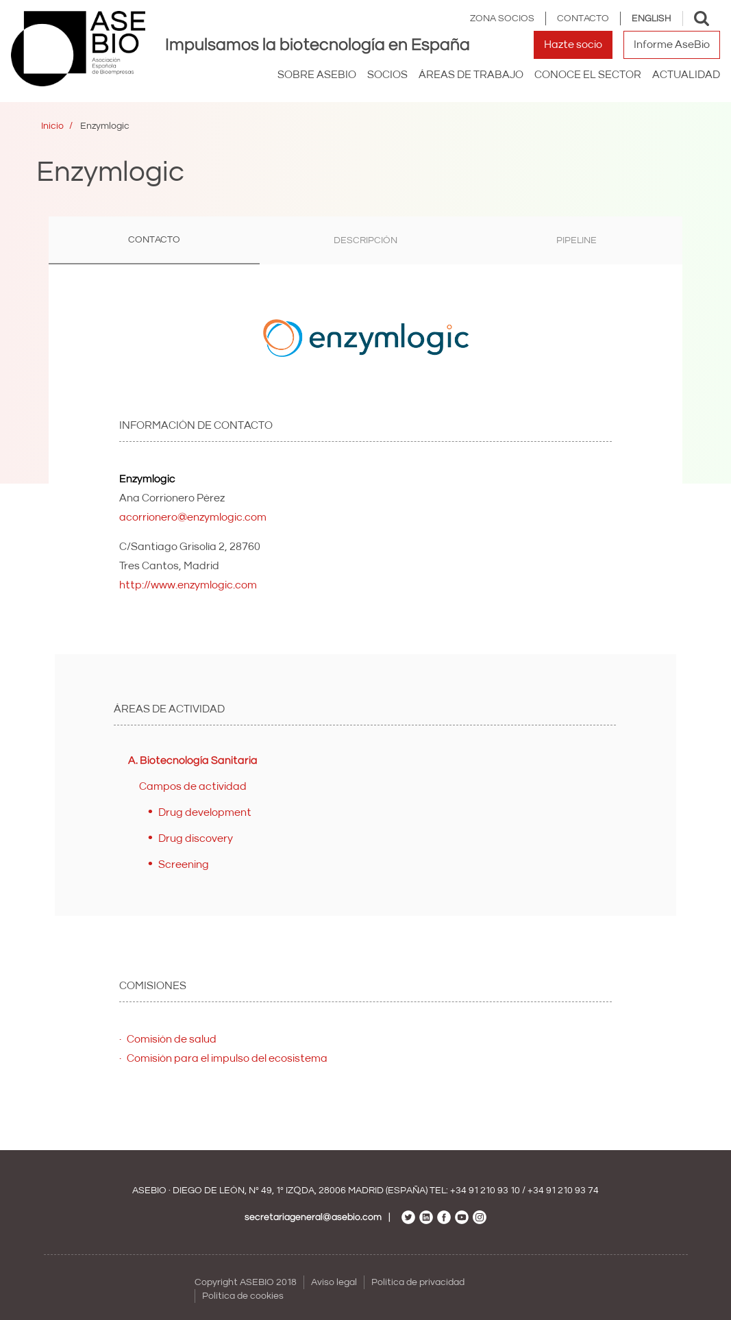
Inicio (52, 126)
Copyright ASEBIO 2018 (246, 1282)
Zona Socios (502, 18)
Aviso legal (334, 1282)
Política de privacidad (417, 1282)
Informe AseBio (672, 44)
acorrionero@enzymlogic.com (193, 517)
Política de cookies (243, 1296)
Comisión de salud (171, 1039)
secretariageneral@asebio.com (313, 1217)
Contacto (583, 18)
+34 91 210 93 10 (485, 1190)
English (651, 18)
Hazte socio (573, 44)
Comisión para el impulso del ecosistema (227, 1058)
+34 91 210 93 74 (563, 1190)
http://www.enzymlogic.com (188, 585)
